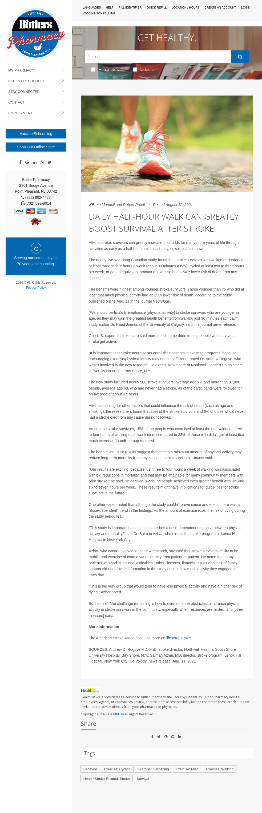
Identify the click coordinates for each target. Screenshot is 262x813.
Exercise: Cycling (117, 769)
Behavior (90, 769)
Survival (143, 779)
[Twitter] (49, 162)
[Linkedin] (35, 162)
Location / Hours (185, 7)
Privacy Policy (36, 287)
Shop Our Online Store (36, 147)
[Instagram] (42, 162)
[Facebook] (20, 162)
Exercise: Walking (219, 769)
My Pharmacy (21, 70)
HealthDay (116, 714)
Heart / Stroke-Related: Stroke (106, 779)
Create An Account (220, 7)
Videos (143, 69)
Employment (20, 113)
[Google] (27, 162)
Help (110, 7)
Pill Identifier (130, 7)
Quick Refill (157, 7)
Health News (106, 69)
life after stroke (178, 638)
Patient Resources (26, 81)
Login (245, 7)
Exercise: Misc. (187, 769)
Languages (92, 7)
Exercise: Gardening (153, 769)
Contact (16, 102)
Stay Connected (24, 92)
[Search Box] (158, 56)
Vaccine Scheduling (36, 134)
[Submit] (240, 56)
